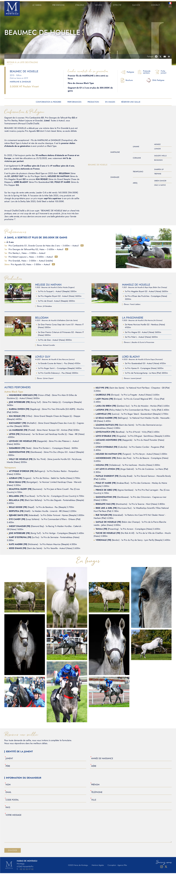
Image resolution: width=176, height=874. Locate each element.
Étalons (80, 4)
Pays (8, 808)
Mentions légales (98, 866)
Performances (74, 102)
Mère (93, 766)
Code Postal (12, 800)
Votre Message (13, 815)
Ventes (99, 4)
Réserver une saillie (130, 102)
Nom (8, 785)
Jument (9, 759)
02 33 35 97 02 (26, 870)
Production (93, 102)
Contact (155, 4)
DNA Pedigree (155, 81)
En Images (110, 102)
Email (8, 792)
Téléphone (96, 792)
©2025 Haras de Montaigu (78, 866)
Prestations (58, 4)
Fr (170, 2)
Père (8, 766)
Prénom (95, 785)
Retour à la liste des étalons (22, 63)
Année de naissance (102, 759)
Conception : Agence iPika (117, 866)
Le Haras (37, 4)
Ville (93, 800)
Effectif (117, 4)
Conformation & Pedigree (48, 102)
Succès (136, 4)
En (170, 6)
